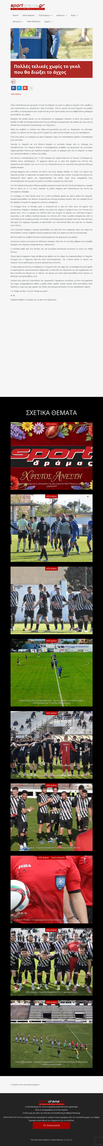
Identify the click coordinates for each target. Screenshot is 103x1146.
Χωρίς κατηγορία (58, 857)
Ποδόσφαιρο (44, 15)
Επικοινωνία (53, 1125)
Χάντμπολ (17, 22)
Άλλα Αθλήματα (33, 21)
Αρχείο (47, 22)
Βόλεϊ (73, 15)
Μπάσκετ (61, 15)
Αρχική (15, 15)
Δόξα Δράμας (28, 15)
